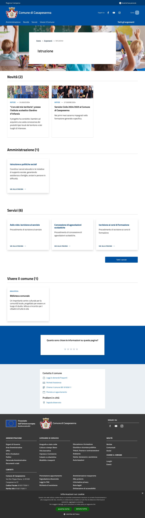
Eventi (108, 464)
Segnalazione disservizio (49, 479)
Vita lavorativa (45, 450)
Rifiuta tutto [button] (81, 509)
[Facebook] (105, 12)
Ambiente (77, 453)
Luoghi (109, 461)
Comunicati (110, 447)
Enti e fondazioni (12, 453)
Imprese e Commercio (48, 453)
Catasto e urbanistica (47, 457)
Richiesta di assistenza (48, 485)
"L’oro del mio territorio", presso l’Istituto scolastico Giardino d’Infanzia (25, 110)
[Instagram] (116, 12)
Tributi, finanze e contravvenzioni (86, 450)
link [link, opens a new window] (94, 504)
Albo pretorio (78, 479)
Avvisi (108, 450)
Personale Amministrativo (16, 460)
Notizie (13, 102)
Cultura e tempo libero (48, 447)
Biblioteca (14, 291)
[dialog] (72, 504)
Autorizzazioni (78, 460)
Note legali (77, 485)
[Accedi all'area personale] (127, 3)
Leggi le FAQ (44, 482)
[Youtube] (110, 12)
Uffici (8, 450)
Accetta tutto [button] (63, 509)
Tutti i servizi (121, 259)
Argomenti (48, 40)
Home (38, 40)
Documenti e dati (12, 463)
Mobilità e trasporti (47, 460)
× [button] (142, 493)
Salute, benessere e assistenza (85, 457)
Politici (8, 457)
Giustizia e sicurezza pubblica (84, 447)
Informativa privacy (80, 482)
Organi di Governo (13, 444)
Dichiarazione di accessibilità (84, 488)
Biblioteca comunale (20, 296)
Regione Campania (13, 3)
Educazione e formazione (83, 444)
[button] (72, 514)
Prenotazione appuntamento (50, 475)
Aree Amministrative (14, 447)
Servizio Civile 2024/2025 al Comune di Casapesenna (72, 108)
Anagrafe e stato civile (48, 444)
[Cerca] (136, 12)
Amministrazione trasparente (84, 475)
